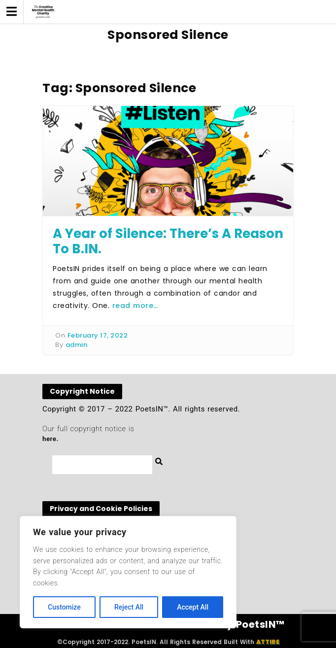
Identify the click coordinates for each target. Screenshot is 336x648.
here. (50, 439)
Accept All (192, 607)
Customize (64, 607)
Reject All (128, 607)
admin (77, 344)
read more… (135, 305)
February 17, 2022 (97, 335)
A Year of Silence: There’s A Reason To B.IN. (168, 241)
